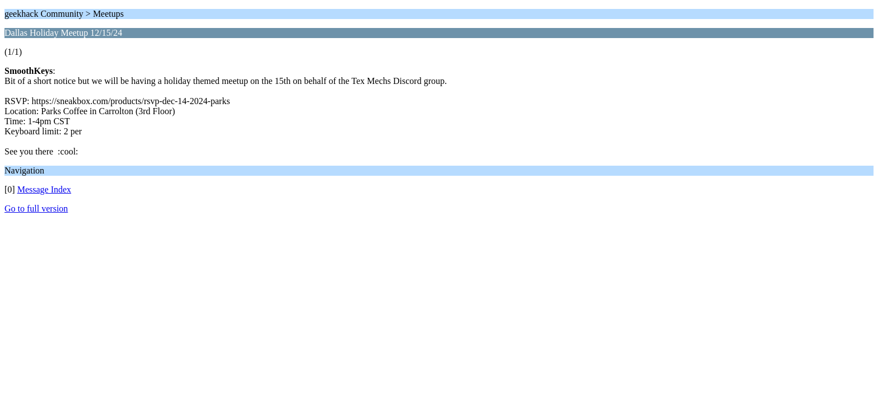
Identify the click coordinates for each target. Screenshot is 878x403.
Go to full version (36, 208)
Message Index (44, 189)
